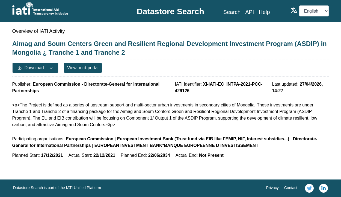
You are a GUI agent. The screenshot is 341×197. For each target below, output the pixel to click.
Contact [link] (290, 188)
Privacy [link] (272, 188)
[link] (309, 188)
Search (232, 12)
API (249, 12)
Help (264, 12)
